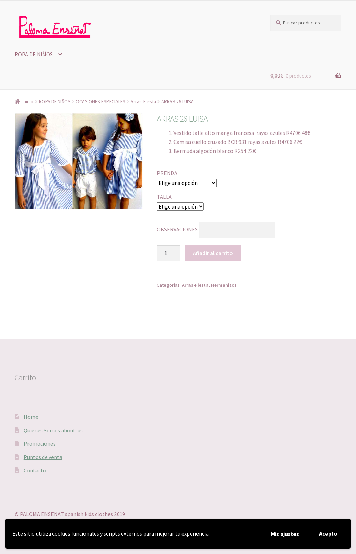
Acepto (328, 533)
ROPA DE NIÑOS (34, 54)
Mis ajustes (285, 533)
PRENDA (167, 173)
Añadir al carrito (213, 253)
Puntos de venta (43, 457)
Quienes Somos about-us (53, 430)
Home (31, 416)
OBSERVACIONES (177, 229)
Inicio (28, 101)
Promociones (40, 443)
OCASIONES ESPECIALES (101, 101)
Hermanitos (224, 285)
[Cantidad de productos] (168, 253)
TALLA (164, 196)
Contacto (35, 470)
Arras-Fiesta (143, 101)
